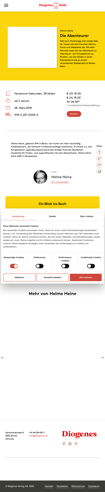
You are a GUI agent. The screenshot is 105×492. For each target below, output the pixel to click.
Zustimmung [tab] (18, 216)
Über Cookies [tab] (87, 216)
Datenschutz (78, 486)
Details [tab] (52, 216)
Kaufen (74, 113)
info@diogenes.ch (38, 435)
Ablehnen (19, 277)
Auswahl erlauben (52, 277)
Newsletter (62, 486)
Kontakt (49, 486)
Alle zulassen (85, 277)
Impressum (94, 486)
